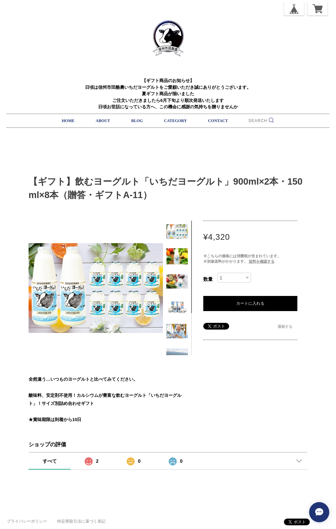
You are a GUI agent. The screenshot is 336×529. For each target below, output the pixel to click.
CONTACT (218, 120)
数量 (208, 279)
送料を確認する (262, 261)
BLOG (137, 120)
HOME (68, 120)
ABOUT (103, 120)
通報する (285, 327)
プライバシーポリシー (27, 521)
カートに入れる (250, 303)
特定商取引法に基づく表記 (81, 521)
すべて (50, 461)
